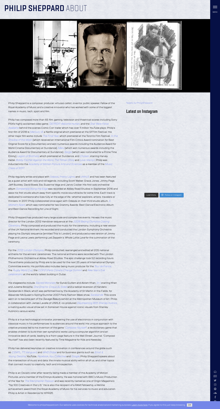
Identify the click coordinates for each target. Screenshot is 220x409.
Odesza (54, 177)
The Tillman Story (64, 160)
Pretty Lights (67, 177)
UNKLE (84, 177)
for (50, 287)
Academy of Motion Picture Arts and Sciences (55, 164)
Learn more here (140, 405)
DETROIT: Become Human (64, 124)
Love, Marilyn (87, 160)
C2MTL (16, 352)
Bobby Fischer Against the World (34, 160)
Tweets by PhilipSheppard (139, 103)
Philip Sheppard (34, 8)
